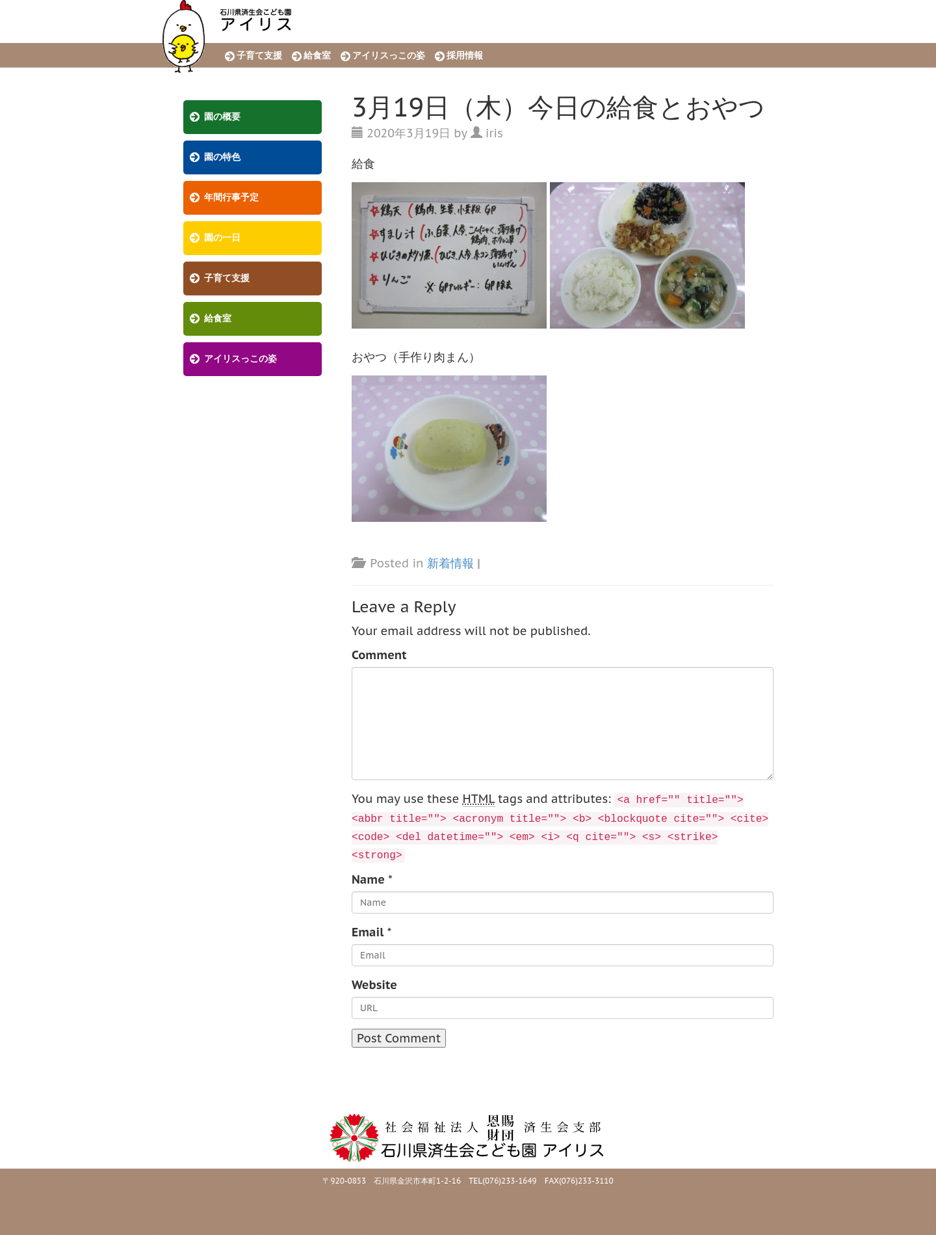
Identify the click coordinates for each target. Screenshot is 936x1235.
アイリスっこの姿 (388, 56)
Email (368, 932)
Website (374, 984)
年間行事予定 (231, 197)
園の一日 (222, 238)
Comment (379, 654)
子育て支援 (259, 56)
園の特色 (222, 157)
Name (368, 879)
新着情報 (450, 563)
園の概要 (222, 117)
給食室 (317, 56)
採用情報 (465, 56)
